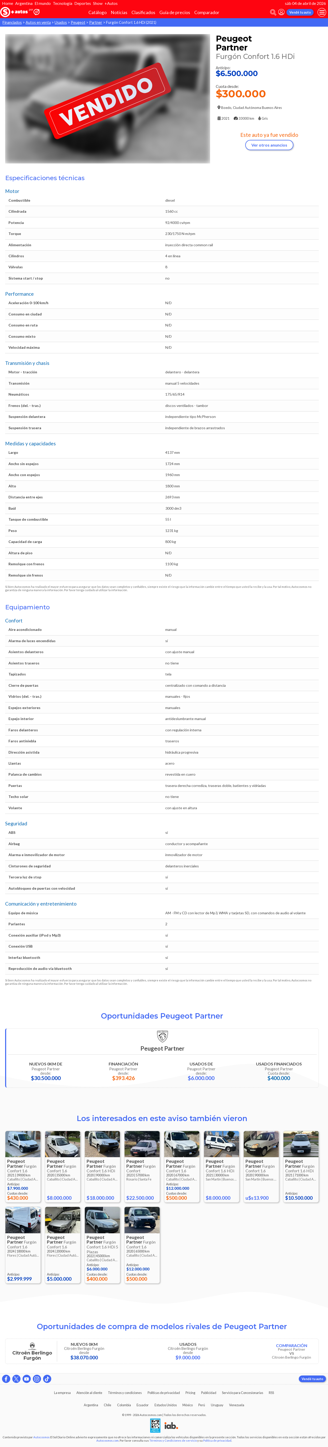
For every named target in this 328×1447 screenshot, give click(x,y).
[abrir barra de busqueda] (273, 12)
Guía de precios (174, 12)
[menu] (321, 12)
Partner (95, 22)
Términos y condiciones (125, 1393)
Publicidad (208, 1393)
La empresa (62, 1393)
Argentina (24, 3)
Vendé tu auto (300, 12)
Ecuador (143, 1405)
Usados (61, 22)
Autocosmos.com (107, 1440)
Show (97, 3)
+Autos (111, 3)
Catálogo (97, 12)
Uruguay (217, 1405)
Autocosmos (41, 1437)
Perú (201, 1405)
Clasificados (143, 12)
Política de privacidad (217, 1440)
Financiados (12, 22)
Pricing (190, 1393)
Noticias (119, 12)
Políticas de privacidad (164, 1393)
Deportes (82, 3)
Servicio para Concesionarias (242, 1393)
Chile (107, 1405)
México (187, 1405)
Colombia (124, 1405)
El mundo (43, 3)
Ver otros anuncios (269, 144)
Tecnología (62, 3)
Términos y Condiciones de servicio (173, 1440)
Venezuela (236, 1405)
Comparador (206, 12)
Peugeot (78, 22)
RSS (271, 1393)
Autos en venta (38, 22)
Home (7, 3)
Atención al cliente (89, 1393)
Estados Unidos (166, 1405)
